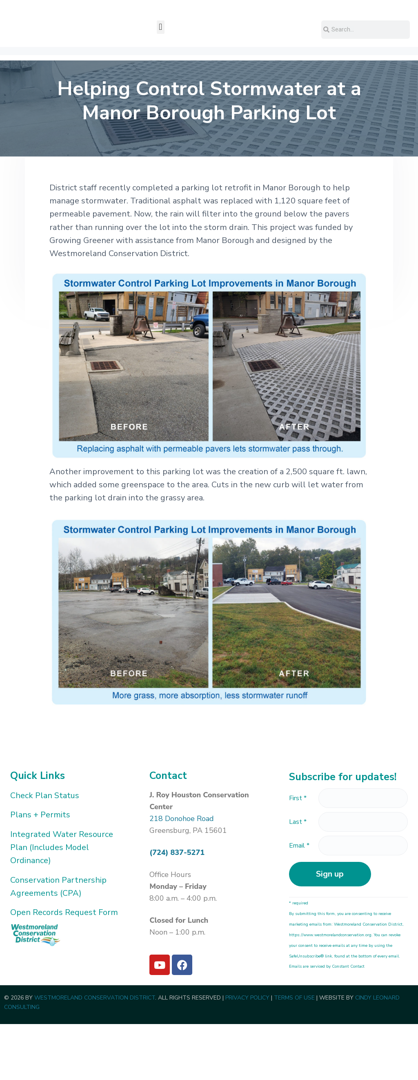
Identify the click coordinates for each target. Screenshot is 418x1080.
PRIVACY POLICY (247, 1054)
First (298, 854)
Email (299, 901)
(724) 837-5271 (177, 908)
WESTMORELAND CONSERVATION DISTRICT (94, 1054)
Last (298, 877)
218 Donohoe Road (181, 874)
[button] (161, 83)
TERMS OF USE (294, 1054)
